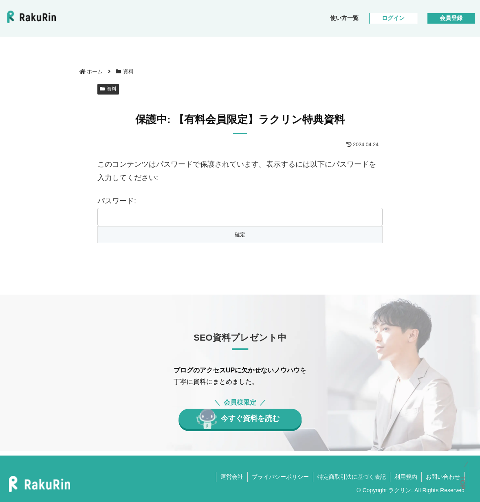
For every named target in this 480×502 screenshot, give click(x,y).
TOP (463, 482)
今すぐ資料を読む (250, 418)
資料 (108, 89)
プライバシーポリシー (280, 476)
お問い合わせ (443, 476)
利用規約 (405, 476)
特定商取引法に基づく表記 (351, 476)
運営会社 (231, 476)
